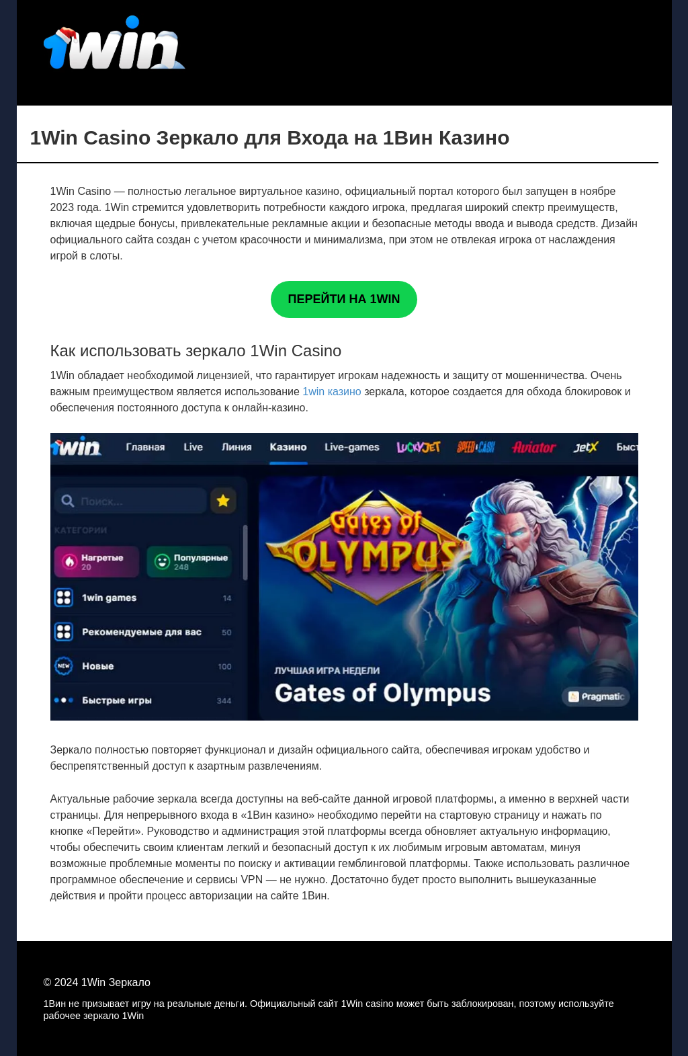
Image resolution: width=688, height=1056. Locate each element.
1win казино (331, 391)
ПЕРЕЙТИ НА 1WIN (344, 299)
